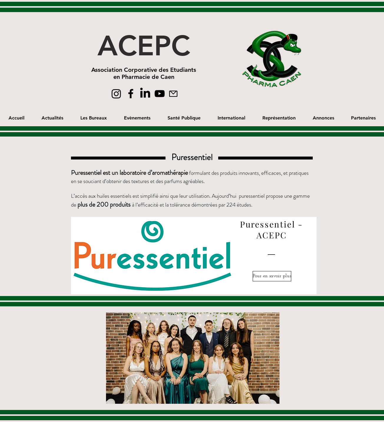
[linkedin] (145, 93)
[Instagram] (116, 93)
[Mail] (173, 93)
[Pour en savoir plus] (272, 276)
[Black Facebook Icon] (131, 93)
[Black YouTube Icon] (159, 93)
